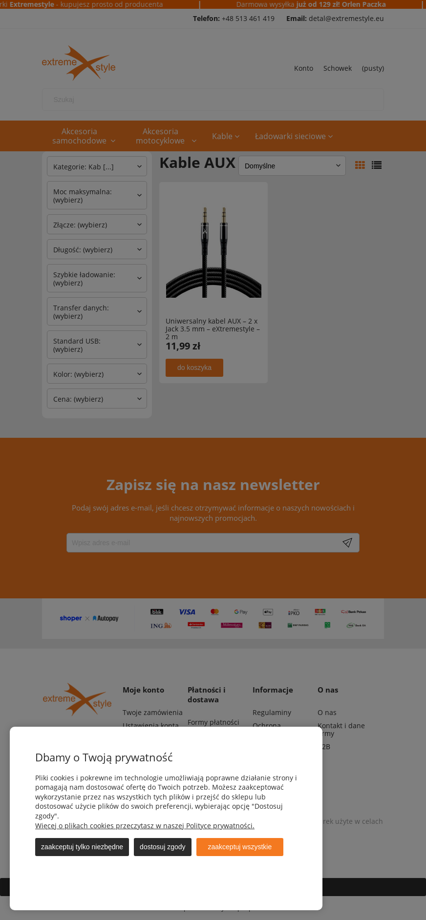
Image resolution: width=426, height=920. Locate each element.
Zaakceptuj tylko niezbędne (82, 847)
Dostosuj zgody (162, 847)
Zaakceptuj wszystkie (240, 847)
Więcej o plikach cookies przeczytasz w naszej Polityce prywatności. (145, 825)
